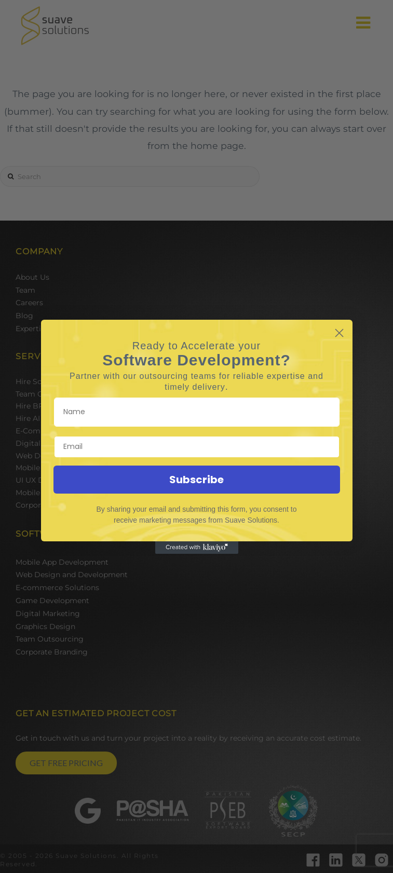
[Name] (197, 412)
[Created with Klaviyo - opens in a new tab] (196, 547)
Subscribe (196, 479)
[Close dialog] (339, 333)
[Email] (197, 446)
